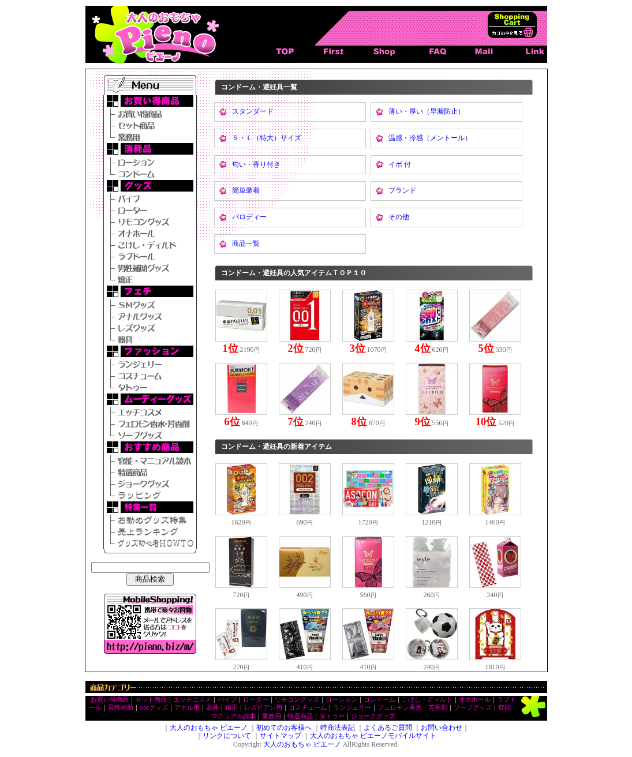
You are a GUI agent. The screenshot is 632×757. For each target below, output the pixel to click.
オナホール (475, 699)
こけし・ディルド (427, 699)
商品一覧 (246, 243)
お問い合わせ (441, 728)
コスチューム (308, 707)
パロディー (249, 217)
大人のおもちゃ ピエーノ (209, 728)
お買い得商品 (110, 699)
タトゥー (332, 716)
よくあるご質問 (388, 728)
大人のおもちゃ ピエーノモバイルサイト (373, 736)
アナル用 (187, 707)
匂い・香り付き (256, 164)
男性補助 (120, 707)
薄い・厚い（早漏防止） (426, 111)
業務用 (271, 716)
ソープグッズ (473, 707)
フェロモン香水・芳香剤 (412, 707)
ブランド (402, 190)
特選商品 (300, 716)
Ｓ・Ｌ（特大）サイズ (266, 138)
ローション (341, 699)
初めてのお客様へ (284, 728)
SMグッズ (153, 707)
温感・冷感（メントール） (430, 138)
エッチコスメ (192, 699)
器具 (212, 707)
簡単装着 (246, 190)
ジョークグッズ (373, 716)
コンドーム (379, 699)
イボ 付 (399, 164)
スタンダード (253, 111)
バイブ (227, 699)
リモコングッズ (297, 699)
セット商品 (151, 699)
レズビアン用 (263, 707)
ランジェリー (352, 707)
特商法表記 (337, 728)
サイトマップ (280, 736)
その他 (398, 217)
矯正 (231, 707)
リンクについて (227, 736)
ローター (255, 699)
